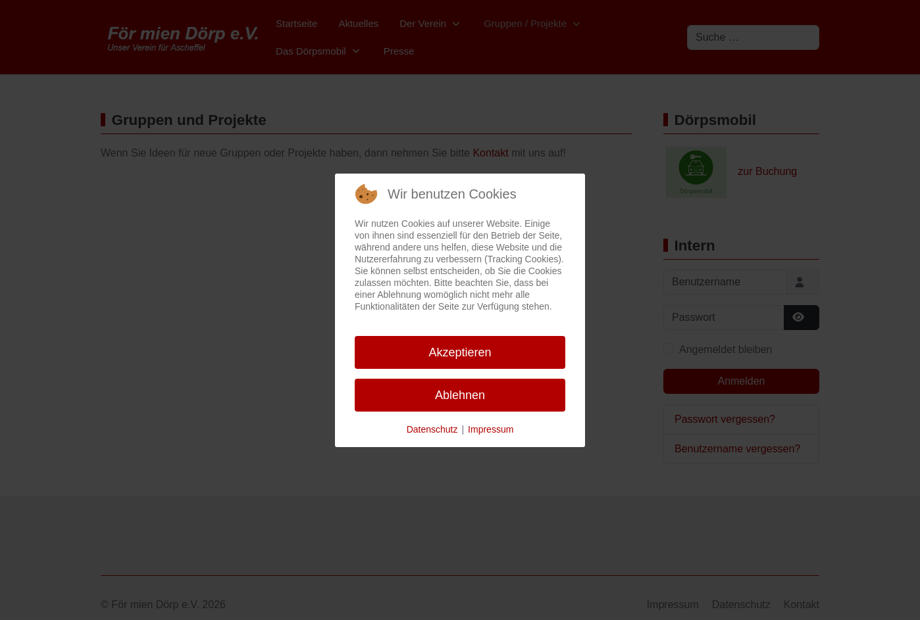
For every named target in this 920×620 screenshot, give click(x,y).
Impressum (490, 429)
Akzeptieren (459, 352)
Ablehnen (460, 395)
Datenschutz (432, 429)
